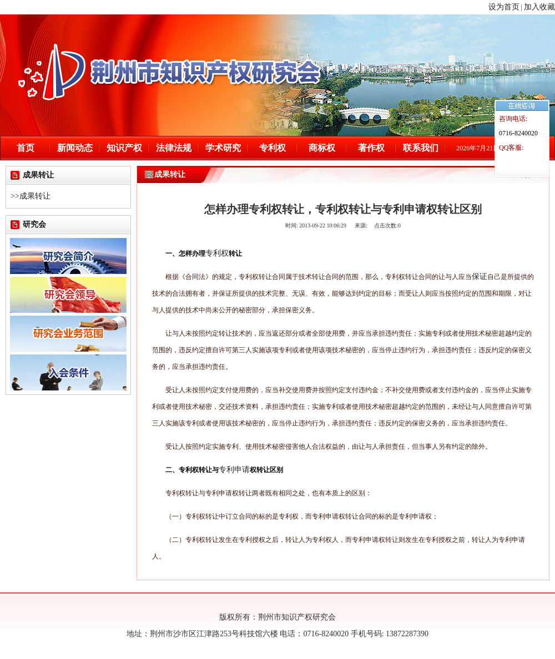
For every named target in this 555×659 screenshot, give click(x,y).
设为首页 (503, 7)
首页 (25, 148)
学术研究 (223, 148)
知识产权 (124, 148)
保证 (479, 276)
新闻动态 (75, 148)
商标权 (322, 148)
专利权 (272, 148)
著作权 (371, 148)
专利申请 (234, 469)
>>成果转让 (31, 196)
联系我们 (420, 148)
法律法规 (173, 148)
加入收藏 (539, 7)
